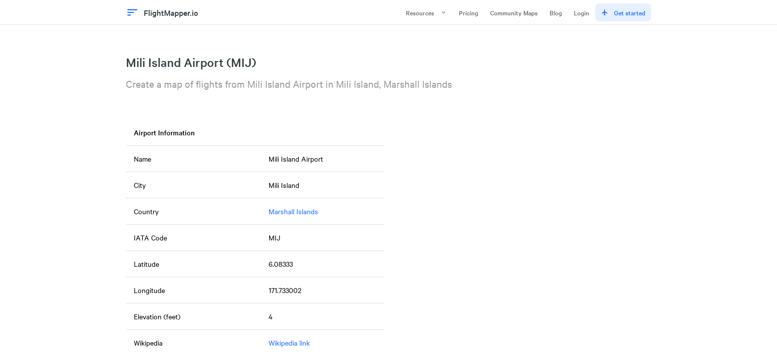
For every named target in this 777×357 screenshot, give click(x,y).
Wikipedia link (289, 343)
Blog (556, 12)
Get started (623, 12)
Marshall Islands (293, 211)
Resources (426, 12)
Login (581, 12)
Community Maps (514, 12)
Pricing (468, 12)
